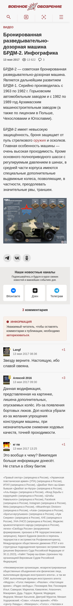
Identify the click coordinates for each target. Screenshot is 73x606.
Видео (8, 27)
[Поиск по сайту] (8, 17)
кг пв (16, 444)
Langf (17, 349)
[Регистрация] (44, 17)
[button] (26, 17)
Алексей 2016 (22, 378)
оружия (39, 140)
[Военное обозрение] (35, 6)
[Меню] (61, 17)
